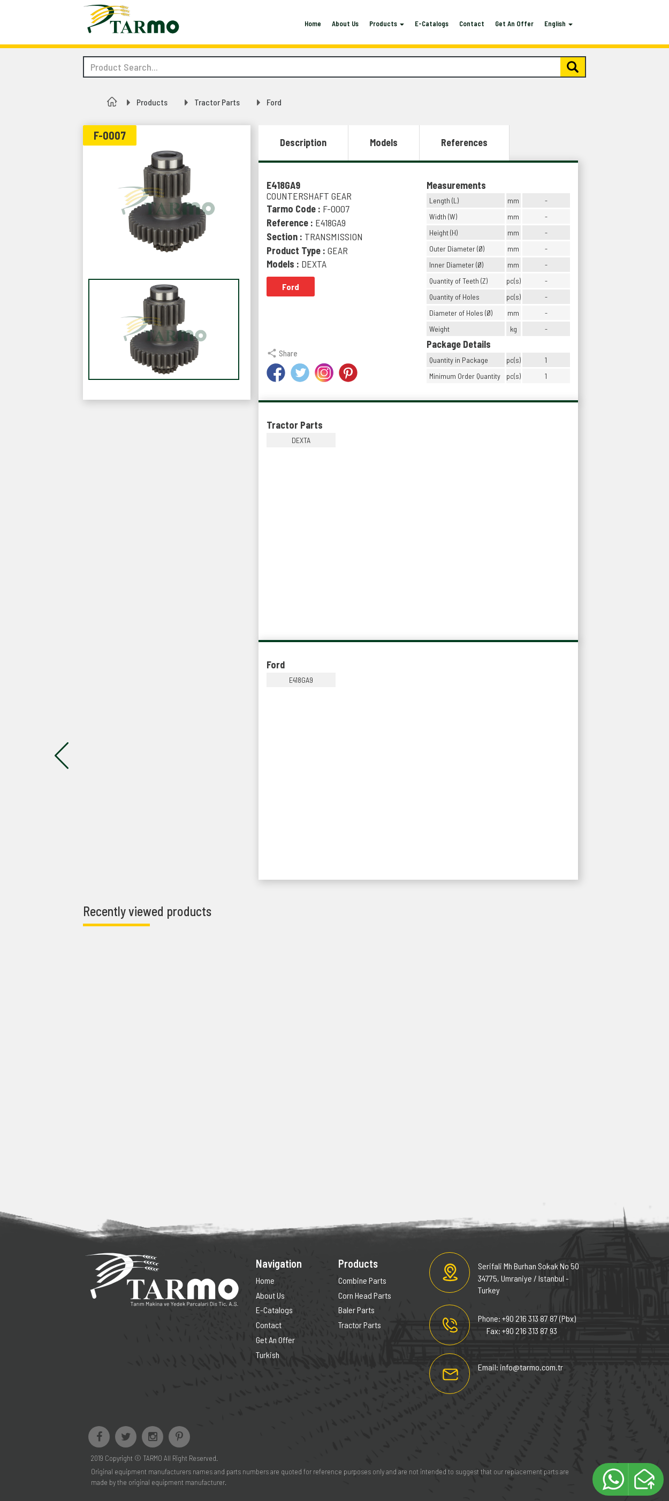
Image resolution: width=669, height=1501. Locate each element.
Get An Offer (514, 23)
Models (384, 142)
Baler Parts (356, 1310)
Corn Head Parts (364, 1295)
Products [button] (386, 23)
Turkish (267, 1355)
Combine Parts (362, 1280)
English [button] (558, 23)
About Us (345, 23)
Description (303, 142)
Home (313, 23)
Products (152, 102)
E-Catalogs (431, 23)
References (464, 142)
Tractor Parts (217, 102)
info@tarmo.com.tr (531, 1367)
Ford (274, 102)
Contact (471, 23)
